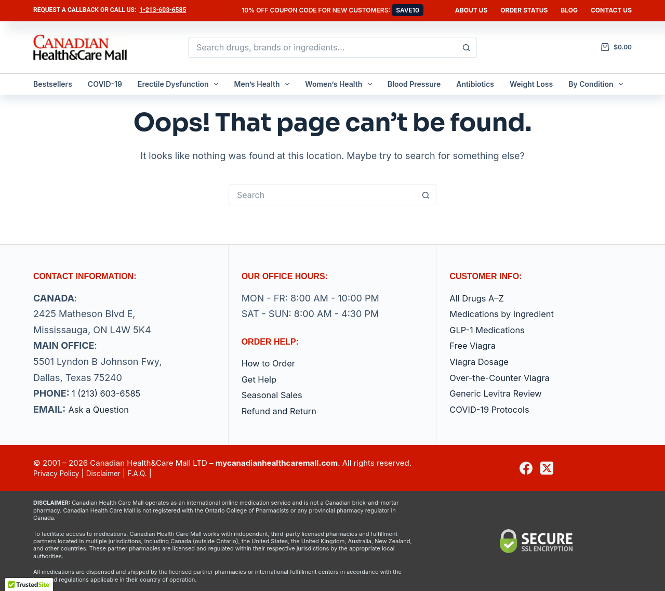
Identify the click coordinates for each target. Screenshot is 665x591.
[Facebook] (526, 468)
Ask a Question (101, 409)
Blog (569, 10)
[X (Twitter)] (546, 468)
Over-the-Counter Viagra (504, 377)
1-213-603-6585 (162, 10)
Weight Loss (531, 84)
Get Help (261, 379)
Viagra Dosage (481, 361)
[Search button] (466, 47)
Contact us (611, 10)
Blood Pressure (414, 84)
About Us (471, 10)
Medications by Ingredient (506, 313)
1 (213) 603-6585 (110, 393)
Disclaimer (111, 473)
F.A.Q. (148, 473)
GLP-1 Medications (490, 329)
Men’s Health (264, 84)
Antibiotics (475, 84)
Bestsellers (52, 84)
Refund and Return (283, 410)
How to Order (271, 363)
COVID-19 (105, 84)
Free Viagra (474, 345)
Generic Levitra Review (500, 393)
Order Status (524, 10)
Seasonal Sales (275, 394)
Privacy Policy (59, 473)
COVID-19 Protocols (493, 409)
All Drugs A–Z (479, 298)
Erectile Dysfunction (180, 84)
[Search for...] (322, 47)
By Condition (597, 84)
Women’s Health (340, 84)
